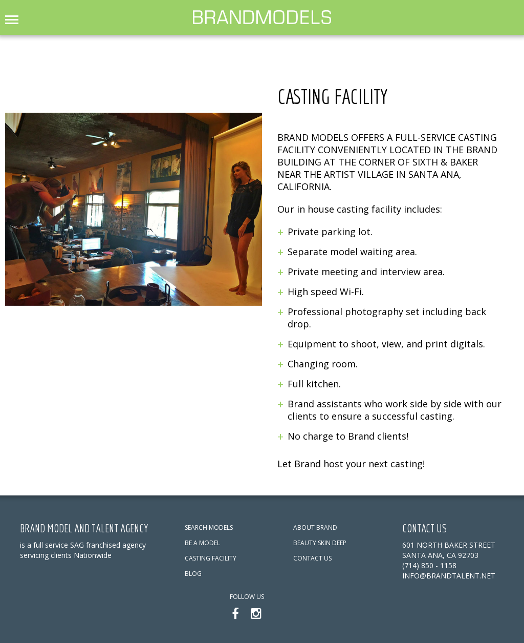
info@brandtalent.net (448, 575)
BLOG (193, 573)
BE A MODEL (202, 542)
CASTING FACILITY (210, 558)
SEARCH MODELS (209, 527)
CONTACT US (312, 558)
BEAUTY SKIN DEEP (319, 542)
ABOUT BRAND (315, 527)
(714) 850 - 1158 (429, 565)
